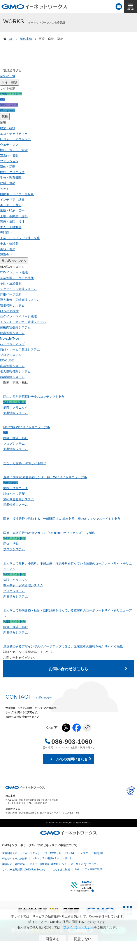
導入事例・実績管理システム (20, 300)
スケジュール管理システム (18, 289)
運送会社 (6, 254)
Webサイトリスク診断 (14, 858)
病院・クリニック (12, 172)
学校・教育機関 (10, 177)
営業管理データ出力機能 (17, 278)
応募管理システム (12, 366)
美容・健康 (7, 249)
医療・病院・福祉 (12, 221)
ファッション (9, 161)
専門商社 (6, 232)
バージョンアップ (12, 344)
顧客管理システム (12, 333)
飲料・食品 (7, 183)
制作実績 (26, 39)
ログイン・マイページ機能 (18, 316)
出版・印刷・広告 (12, 210)
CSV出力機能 (9, 311)
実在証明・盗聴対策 (13, 864)
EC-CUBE (7, 360)
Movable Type (9, 338)
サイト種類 (9, 82)
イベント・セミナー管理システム (23, 322)
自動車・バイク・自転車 (17, 194)
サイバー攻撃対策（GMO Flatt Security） (25, 869)
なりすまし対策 (61, 869)
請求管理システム (12, 305)
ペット (4, 188)
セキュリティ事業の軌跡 (88, 869)
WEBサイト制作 (11, 93)
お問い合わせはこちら (68, 669)
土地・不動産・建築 (14, 216)
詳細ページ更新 (10, 294)
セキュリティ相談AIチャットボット (52, 858)
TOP (10, 39)
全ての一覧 (7, 76)
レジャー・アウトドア (15, 139)
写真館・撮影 (9, 155)
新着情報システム (12, 377)
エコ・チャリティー (14, 133)
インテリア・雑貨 (12, 199)
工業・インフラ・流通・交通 (20, 238)
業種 (5, 116)
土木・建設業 (9, 243)
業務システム (9, 105)
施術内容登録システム (15, 327)
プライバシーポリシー (130, 790)
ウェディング (9, 144)
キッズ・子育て (10, 205)
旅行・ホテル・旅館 (14, 150)
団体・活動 (7, 166)
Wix (2, 99)
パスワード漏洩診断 (92, 853)
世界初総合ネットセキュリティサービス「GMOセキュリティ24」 (39, 853)
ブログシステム (10, 355)
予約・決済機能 (10, 283)
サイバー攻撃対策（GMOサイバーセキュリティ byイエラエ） (64, 864)
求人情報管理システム (15, 371)
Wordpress (7, 110)
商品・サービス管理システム (20, 349)
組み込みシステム (14, 260)
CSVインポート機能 (14, 272)
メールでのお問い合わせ (68, 759)
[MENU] (130, 6)
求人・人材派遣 (10, 227)
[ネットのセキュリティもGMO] (68, 930)
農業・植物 (7, 128)
